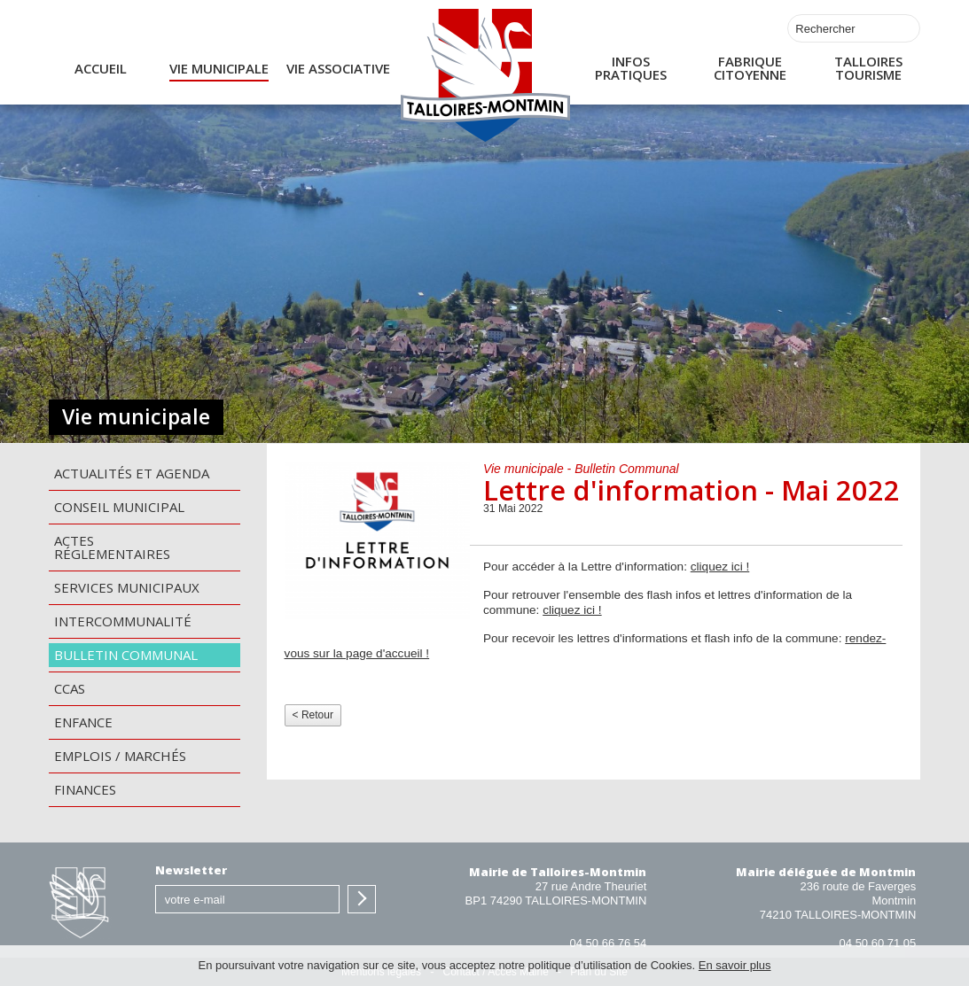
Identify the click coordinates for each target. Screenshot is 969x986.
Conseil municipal (119, 507)
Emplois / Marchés (120, 756)
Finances (85, 789)
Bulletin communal (126, 655)
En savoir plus (735, 965)
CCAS (69, 688)
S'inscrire (362, 899)
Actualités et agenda (131, 473)
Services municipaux (126, 587)
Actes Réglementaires (112, 547)
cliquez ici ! (720, 566)
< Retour (313, 715)
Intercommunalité (122, 621)
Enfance (83, 722)
